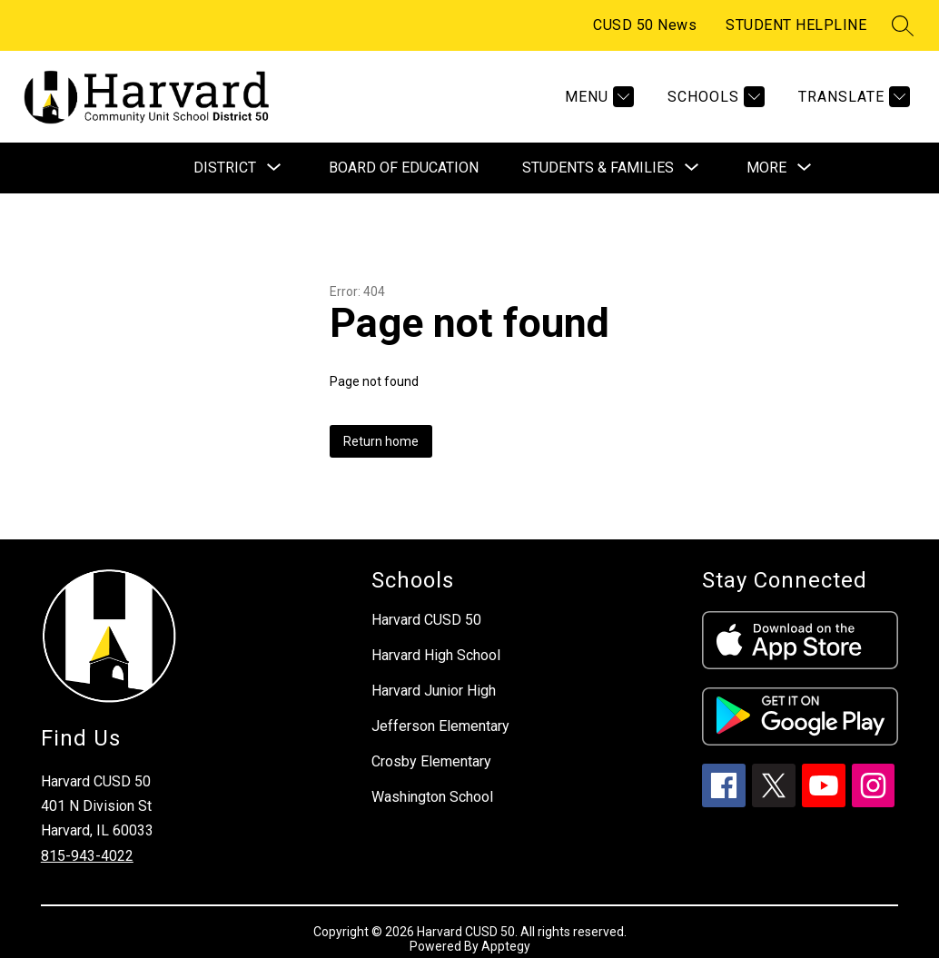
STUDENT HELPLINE (796, 25)
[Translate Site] (852, 96)
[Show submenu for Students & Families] (598, 168)
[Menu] (597, 96)
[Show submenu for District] (224, 168)
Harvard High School (435, 655)
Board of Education (404, 167)
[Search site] (903, 25)
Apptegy (505, 946)
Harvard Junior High (433, 690)
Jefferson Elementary (440, 726)
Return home (381, 441)
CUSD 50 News (645, 25)
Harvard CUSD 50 (426, 619)
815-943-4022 (87, 855)
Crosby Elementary (431, 761)
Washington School (432, 796)
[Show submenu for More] (766, 168)
